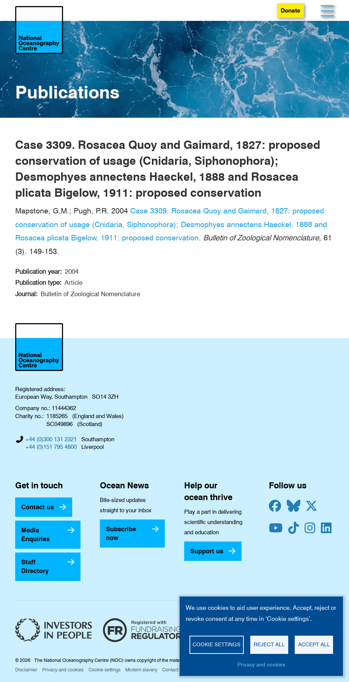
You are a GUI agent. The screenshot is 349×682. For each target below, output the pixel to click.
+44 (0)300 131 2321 (51, 439)
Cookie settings (104, 670)
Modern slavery (141, 670)
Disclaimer (26, 670)
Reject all (269, 644)
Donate (290, 10)
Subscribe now (121, 533)
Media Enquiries (35, 534)
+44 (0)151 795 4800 (51, 447)
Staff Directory (35, 566)
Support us (206, 551)
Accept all (314, 644)
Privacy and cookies (63, 670)
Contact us (37, 507)
